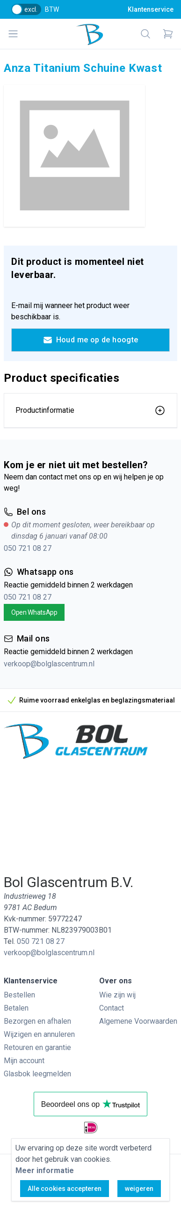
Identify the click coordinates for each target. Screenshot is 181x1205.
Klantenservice (151, 9)
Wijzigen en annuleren (39, 1034)
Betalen (16, 1008)
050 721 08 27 (27, 548)
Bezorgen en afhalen (37, 1021)
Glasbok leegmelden (37, 1073)
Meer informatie (44, 1170)
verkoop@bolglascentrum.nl (49, 663)
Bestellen (19, 994)
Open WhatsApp (34, 612)
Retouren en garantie (37, 1047)
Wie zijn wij (117, 994)
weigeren (139, 1188)
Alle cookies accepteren (64, 1188)
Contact (111, 1008)
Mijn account (24, 1060)
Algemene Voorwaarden (138, 1021)
